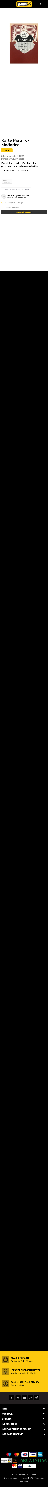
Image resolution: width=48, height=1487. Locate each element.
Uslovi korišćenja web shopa (24, 1475)
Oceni (6, 150)
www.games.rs (16, 1478)
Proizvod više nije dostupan (16, 190)
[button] (12, 202)
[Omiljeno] (39, 4)
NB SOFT (31, 1478)
